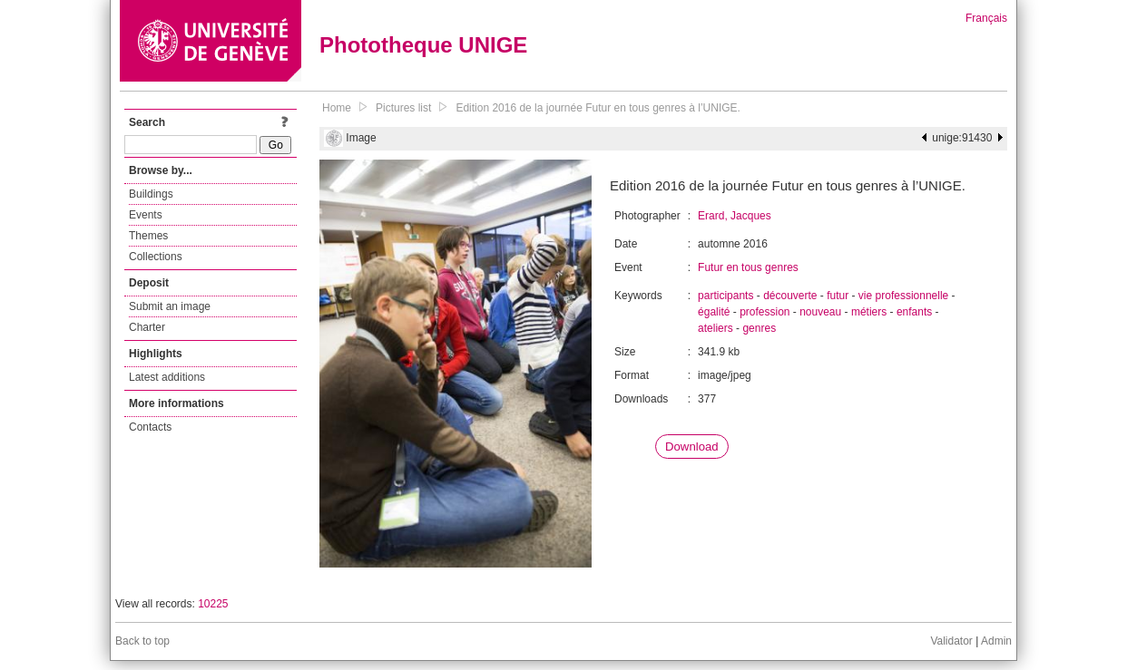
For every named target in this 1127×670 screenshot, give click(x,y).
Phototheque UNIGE (423, 45)
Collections (155, 256)
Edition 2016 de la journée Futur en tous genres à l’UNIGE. (598, 108)
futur (837, 295)
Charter (147, 327)
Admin (996, 641)
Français (986, 18)
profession (764, 312)
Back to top (142, 641)
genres (759, 328)
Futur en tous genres (748, 267)
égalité (714, 312)
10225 (213, 603)
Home (336, 108)
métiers (869, 312)
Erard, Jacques (734, 215)
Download (692, 446)
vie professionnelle (903, 295)
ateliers (715, 328)
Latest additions (167, 377)
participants (725, 295)
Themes (148, 235)
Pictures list (403, 108)
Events (145, 215)
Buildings (151, 194)
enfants (914, 312)
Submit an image (170, 306)
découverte (790, 295)
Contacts (150, 427)
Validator (951, 641)
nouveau (820, 312)
